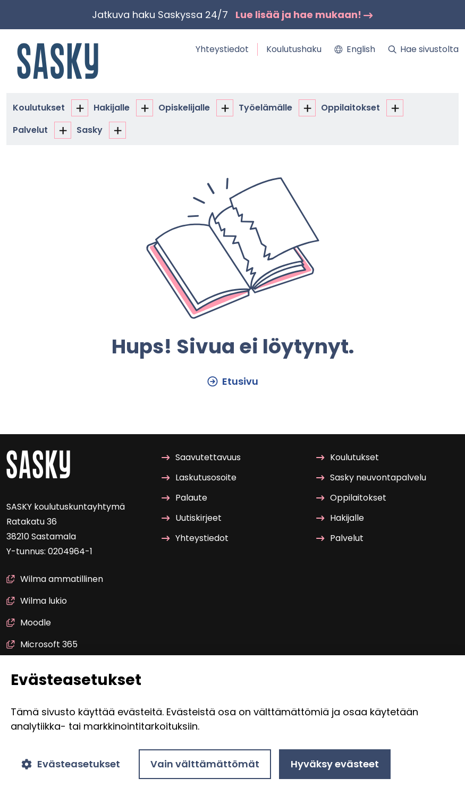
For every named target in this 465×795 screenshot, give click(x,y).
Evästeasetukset (70, 764)
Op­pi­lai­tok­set (350, 108)
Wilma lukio (36, 601)
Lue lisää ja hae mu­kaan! (304, 14)
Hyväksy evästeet (335, 764)
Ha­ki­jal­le (112, 108)
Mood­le (28, 622)
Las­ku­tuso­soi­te (199, 477)
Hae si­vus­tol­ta (423, 49)
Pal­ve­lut (30, 130)
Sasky (90, 130)
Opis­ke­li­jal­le (184, 108)
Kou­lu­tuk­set (39, 108)
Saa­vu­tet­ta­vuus (201, 457)
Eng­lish (354, 49)
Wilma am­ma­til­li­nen (54, 579)
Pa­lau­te (184, 498)
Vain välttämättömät (204, 764)
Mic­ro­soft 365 (42, 644)
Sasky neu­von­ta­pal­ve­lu (371, 477)
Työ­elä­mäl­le (265, 108)
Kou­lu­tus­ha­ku (294, 49)
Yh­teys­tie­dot (222, 49)
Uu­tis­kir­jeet (192, 518)
